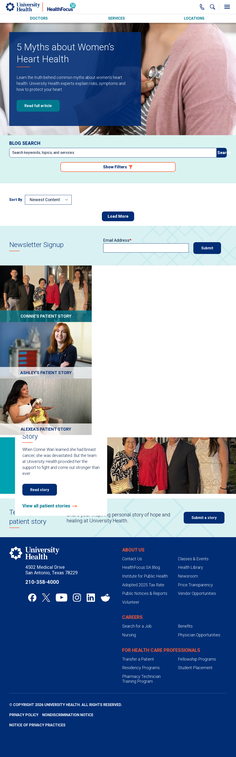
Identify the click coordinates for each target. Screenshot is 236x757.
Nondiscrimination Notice (67, 715)
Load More (118, 216)
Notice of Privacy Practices (37, 725)
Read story (39, 490)
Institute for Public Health (145, 576)
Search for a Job (137, 626)
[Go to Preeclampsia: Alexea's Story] (46, 406)
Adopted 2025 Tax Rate (143, 584)
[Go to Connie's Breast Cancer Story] (46, 293)
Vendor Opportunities (197, 593)
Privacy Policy (23, 715)
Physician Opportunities (199, 634)
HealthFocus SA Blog (141, 567)
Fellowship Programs (197, 659)
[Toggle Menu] (227, 6)
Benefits (185, 626)
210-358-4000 (42, 582)
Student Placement (195, 667)
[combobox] (113, 153)
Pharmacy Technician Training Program (141, 679)
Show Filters (115, 166)
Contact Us (132, 558)
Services (116, 18)
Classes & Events (193, 558)
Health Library (190, 567)
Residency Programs (141, 667)
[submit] (222, 153)
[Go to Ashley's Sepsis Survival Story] (46, 350)
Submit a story (204, 518)
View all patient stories (46, 506)
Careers (132, 617)
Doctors (39, 18)
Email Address (116, 240)
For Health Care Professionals (161, 650)
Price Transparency (195, 584)
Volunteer (130, 602)
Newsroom (188, 576)
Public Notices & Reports (144, 593)
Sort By (15, 199)
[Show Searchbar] (212, 6)
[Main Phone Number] (202, 6)
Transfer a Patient (138, 659)
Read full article (38, 106)
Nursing (129, 634)
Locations (194, 18)
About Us (133, 550)
